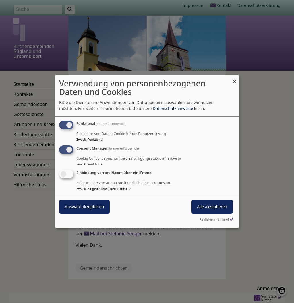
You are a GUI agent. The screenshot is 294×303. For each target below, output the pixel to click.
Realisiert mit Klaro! (214, 219)
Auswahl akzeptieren (84, 207)
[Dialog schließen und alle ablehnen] (234, 78)
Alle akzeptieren (212, 207)
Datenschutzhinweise (173, 108)
